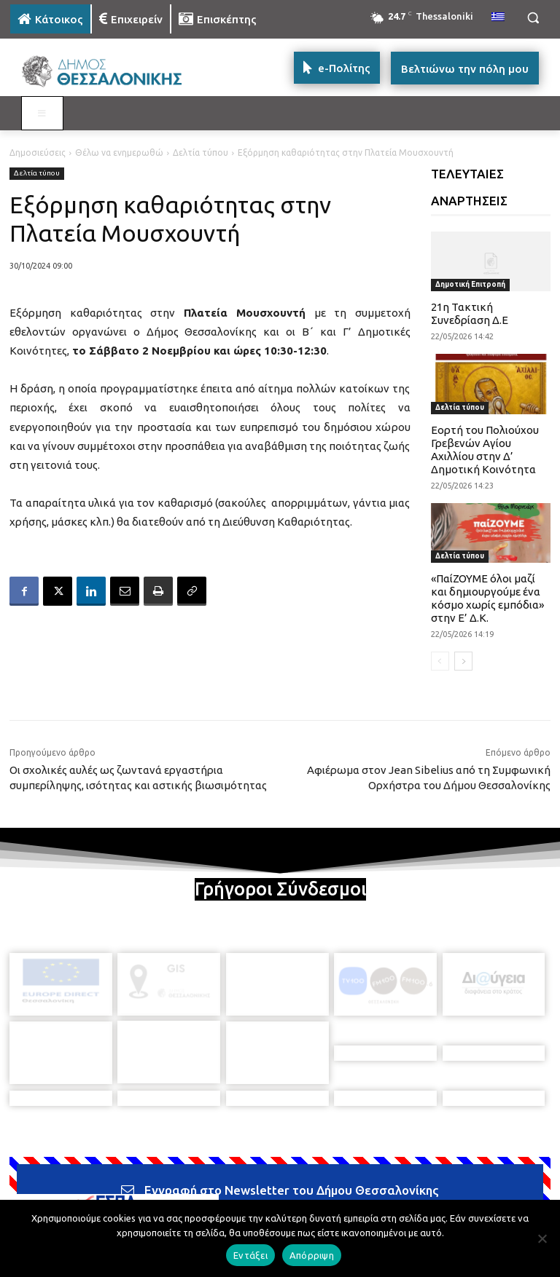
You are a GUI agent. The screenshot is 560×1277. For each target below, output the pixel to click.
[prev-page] (440, 661)
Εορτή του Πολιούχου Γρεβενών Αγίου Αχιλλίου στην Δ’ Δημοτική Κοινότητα (485, 449)
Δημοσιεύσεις (37, 152)
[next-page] (463, 661)
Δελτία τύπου (200, 152)
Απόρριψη (311, 1255)
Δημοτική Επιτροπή (470, 284)
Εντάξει (250, 1255)
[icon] (381, 1194)
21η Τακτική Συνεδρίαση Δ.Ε (469, 313)
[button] (533, 18)
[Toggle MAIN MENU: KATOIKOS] (42, 113)
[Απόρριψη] (541, 1238)
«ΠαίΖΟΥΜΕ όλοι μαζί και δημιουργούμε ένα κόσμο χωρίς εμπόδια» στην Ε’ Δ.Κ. (487, 598)
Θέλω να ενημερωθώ (119, 152)
